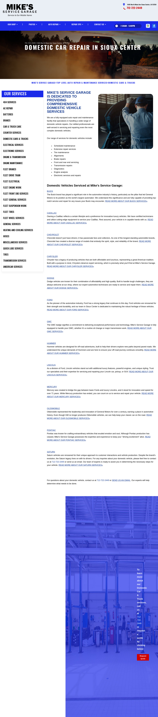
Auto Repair (53, 24)
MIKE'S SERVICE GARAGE (44, 86)
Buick (50, 194)
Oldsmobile (53, 412)
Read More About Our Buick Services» (126, 204)
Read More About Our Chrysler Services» (70, 269)
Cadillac (52, 216)
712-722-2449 (134, 8)
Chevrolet (53, 238)
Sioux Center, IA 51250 (61, 43)
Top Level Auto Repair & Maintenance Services (82, 86)
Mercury (52, 390)
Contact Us (99, 24)
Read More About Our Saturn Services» (81, 468)
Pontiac (51, 433)
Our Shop (12, 24)
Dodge (50, 281)
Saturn (51, 455)
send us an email (121, 483)
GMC (49, 325)
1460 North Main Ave (44, 43)
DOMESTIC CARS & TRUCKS (121, 86)
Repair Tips (76, 24)
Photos (32, 24)
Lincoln (51, 368)
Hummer (51, 346)
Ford (50, 303)
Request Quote (143, 660)
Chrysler (52, 260)
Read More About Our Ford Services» (68, 313)
